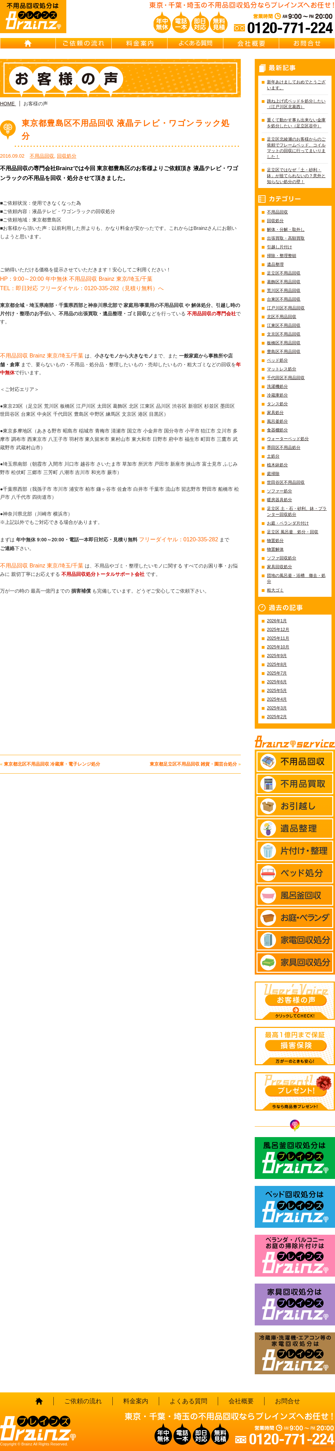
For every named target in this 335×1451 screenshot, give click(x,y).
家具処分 (275, 412)
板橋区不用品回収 (283, 342)
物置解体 (275, 549)
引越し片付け (279, 247)
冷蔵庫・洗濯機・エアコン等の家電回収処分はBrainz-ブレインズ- (295, 1353)
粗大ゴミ (275, 590)
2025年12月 (278, 629)
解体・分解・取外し (286, 229)
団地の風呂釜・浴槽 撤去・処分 (296, 578)
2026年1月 (277, 620)
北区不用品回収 (281, 316)
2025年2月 (277, 716)
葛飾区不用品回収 (283, 281)
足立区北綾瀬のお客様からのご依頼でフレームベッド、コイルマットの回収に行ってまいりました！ (296, 148)
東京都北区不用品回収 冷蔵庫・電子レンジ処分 (52, 764)
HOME (28, 43)
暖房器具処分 (279, 499)
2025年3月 (277, 708)
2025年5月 (277, 690)
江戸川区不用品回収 (286, 308)
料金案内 (140, 43)
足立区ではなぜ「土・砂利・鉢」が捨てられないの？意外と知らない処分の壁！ (296, 175)
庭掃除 (273, 473)
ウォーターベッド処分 (288, 438)
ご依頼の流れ (84, 43)
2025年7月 (277, 673)
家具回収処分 (279, 566)
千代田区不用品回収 (286, 377)
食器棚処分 (277, 430)
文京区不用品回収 (283, 334)
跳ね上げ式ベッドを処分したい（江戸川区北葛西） (296, 104)
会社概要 (251, 43)
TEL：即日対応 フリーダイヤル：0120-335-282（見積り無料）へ (82, 288)
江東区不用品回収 (283, 325)
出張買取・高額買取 (286, 238)
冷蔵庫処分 (277, 395)
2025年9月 (277, 655)
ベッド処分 (277, 360)
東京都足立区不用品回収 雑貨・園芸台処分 (193, 764)
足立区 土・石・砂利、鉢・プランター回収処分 (297, 511)
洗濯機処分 (277, 386)
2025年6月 (277, 681)
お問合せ (307, 43)
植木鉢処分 (277, 465)
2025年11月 (278, 638)
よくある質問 (195, 43)
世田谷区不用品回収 (286, 482)
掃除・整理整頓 (281, 255)
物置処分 (275, 540)
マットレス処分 (281, 369)
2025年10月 (278, 647)
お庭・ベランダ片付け (288, 523)
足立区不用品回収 (283, 273)
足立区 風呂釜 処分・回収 (292, 531)
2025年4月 (277, 699)
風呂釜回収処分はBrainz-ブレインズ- (295, 1158)
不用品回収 (42, 156)
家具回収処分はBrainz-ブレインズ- (295, 1304)
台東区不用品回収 (283, 299)
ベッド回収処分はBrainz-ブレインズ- (295, 1207)
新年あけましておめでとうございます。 (296, 85)
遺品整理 (275, 264)
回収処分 (66, 156)
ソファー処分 (279, 491)
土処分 (273, 456)
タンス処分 (277, 403)
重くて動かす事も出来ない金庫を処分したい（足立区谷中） (296, 123)
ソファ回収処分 (281, 558)
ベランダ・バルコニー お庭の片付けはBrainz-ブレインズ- (295, 1256)
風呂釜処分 (277, 421)
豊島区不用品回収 (283, 351)
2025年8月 (277, 664)
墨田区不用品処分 (283, 447)
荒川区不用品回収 (283, 290)
